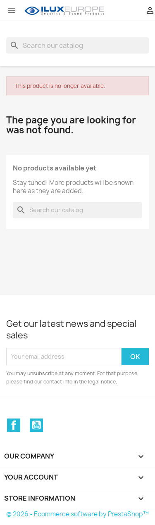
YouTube (36, 425)
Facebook (13, 425)
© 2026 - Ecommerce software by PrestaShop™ (77, 514)
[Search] (77, 45)
